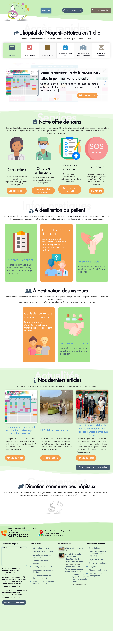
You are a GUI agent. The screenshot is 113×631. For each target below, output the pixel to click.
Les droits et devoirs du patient (56, 232)
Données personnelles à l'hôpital (45, 629)
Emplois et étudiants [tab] (101, 54)
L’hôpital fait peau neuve (54, 430)
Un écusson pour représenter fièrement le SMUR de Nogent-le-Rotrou (73, 578)
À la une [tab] (12, 55)
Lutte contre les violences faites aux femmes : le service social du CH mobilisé (73, 598)
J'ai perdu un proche (74, 343)
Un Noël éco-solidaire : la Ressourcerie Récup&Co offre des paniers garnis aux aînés (92, 430)
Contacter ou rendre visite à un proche (38, 315)
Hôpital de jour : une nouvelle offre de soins (73, 588)
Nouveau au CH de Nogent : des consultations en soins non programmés (73, 613)
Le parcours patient (20, 259)
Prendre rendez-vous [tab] (65, 54)
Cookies (59, 629)
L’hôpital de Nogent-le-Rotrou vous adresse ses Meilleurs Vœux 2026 (74, 569)
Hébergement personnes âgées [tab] (83, 54)
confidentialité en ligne (71, 629)
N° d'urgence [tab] (30, 55)
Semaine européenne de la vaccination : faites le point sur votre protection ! (21, 430)
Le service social (89, 261)
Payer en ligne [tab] (47, 55)
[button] (7, 82)
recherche (26, 530)
